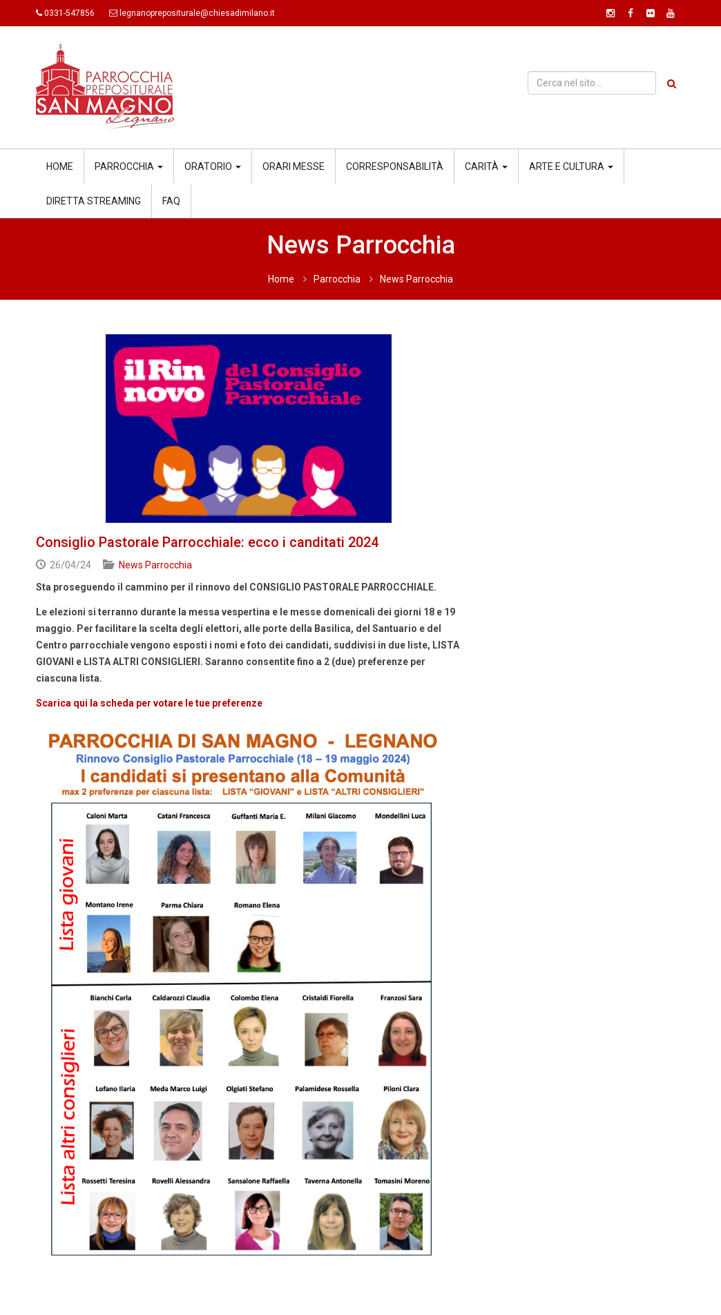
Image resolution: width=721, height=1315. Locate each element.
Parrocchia (129, 166)
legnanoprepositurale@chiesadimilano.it (197, 13)
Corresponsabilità (394, 166)
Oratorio (212, 166)
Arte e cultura (571, 166)
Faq (171, 201)
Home (59, 166)
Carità (486, 166)
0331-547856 (69, 13)
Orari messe (293, 166)
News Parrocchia (416, 279)
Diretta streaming (93, 201)
